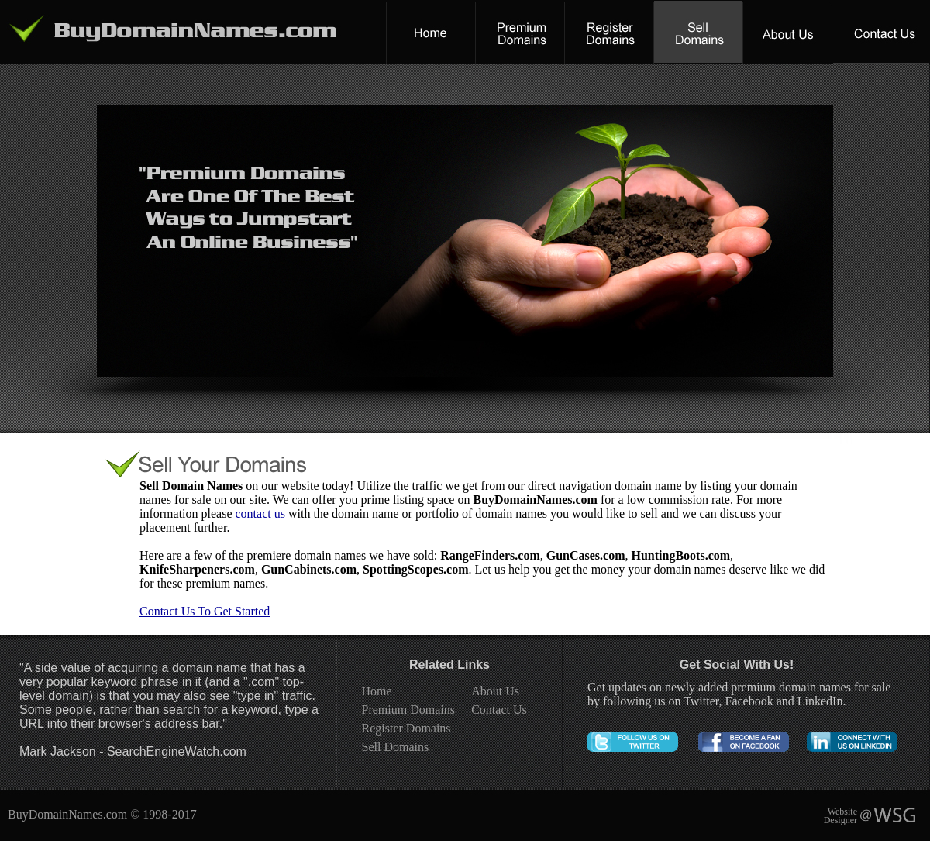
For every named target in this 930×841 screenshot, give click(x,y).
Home (377, 691)
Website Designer (840, 815)
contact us (260, 513)
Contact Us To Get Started (205, 611)
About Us (495, 691)
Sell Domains (395, 746)
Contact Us (499, 709)
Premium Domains (408, 709)
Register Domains (406, 728)
